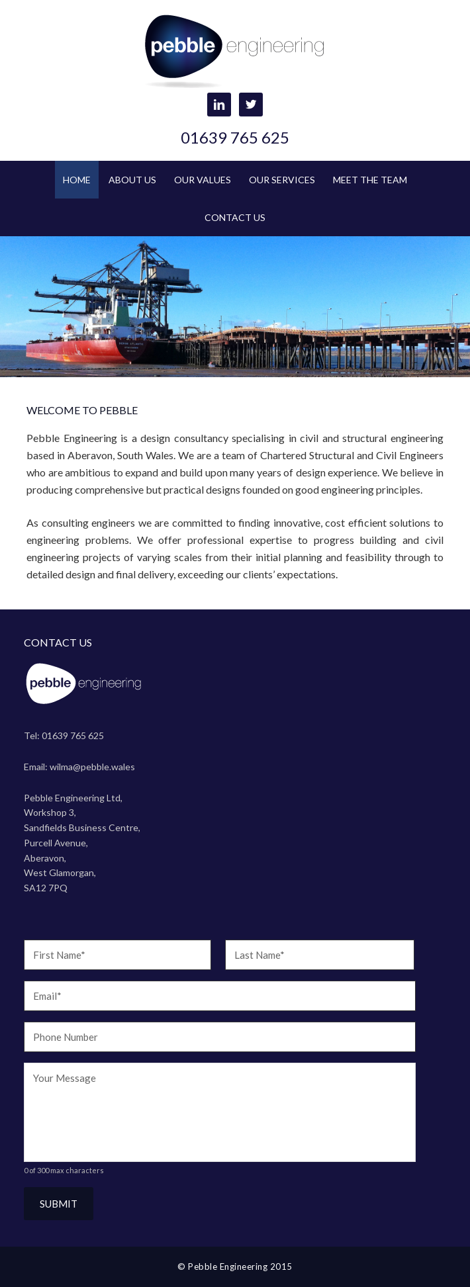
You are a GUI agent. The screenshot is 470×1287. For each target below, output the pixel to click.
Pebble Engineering (235, 53)
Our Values (202, 179)
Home (77, 179)
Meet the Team (370, 179)
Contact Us (235, 217)
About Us (132, 179)
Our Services (282, 179)
